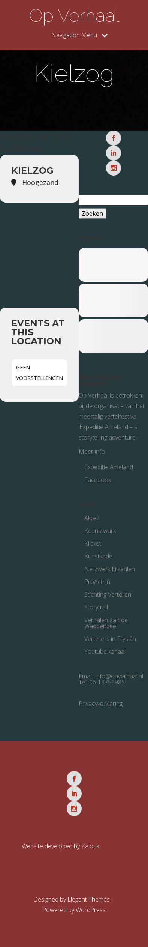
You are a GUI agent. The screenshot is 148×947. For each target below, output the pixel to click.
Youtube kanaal (105, 651)
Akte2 (91, 518)
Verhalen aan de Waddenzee (106, 623)
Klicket (92, 543)
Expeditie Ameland (108, 467)
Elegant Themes (88, 899)
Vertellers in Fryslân (110, 639)
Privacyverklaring (101, 703)
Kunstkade (98, 556)
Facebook (97, 480)
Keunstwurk (100, 531)
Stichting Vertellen (107, 594)
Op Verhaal (74, 15)
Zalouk (90, 846)
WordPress (91, 910)
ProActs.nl (97, 582)
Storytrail (96, 607)
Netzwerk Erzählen (109, 569)
